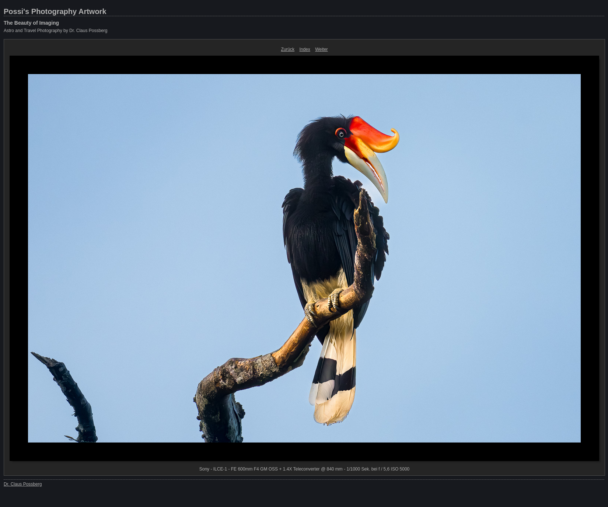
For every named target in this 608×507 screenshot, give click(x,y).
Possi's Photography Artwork (55, 11)
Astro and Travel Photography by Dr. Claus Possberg (55, 30)
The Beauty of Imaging (31, 23)
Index (304, 49)
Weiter (321, 49)
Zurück (287, 49)
